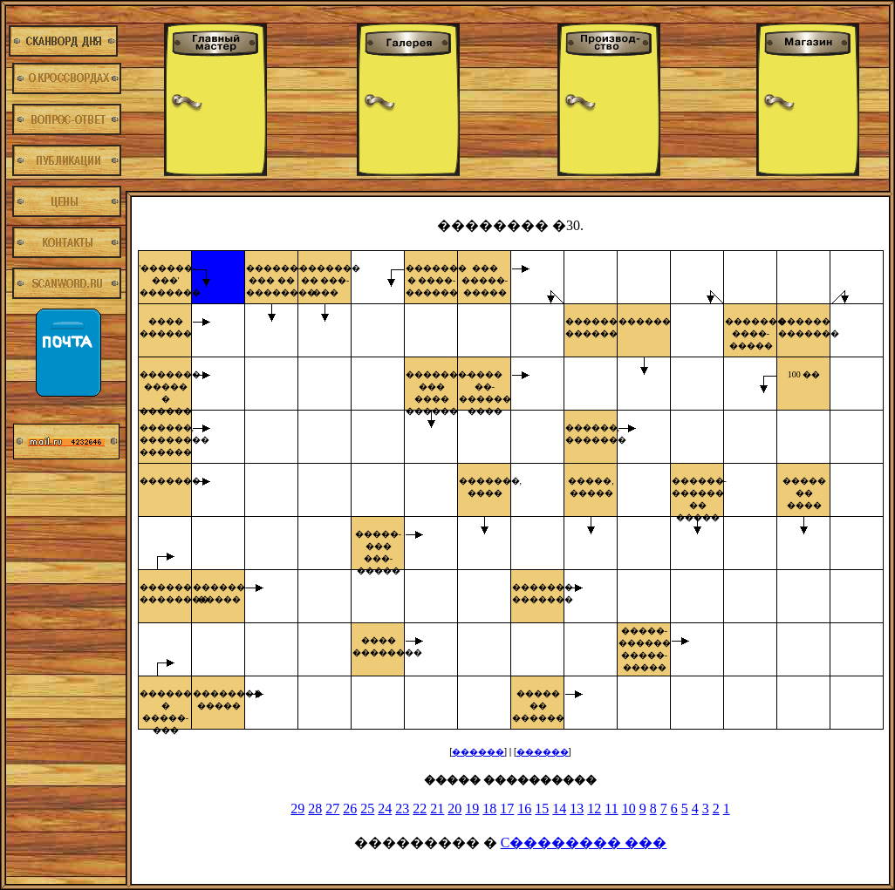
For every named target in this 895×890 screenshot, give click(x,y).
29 (297, 808)
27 (332, 808)
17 (507, 808)
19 (472, 808)
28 (315, 808)
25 (367, 808)
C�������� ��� (584, 842)
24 (385, 808)
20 (454, 808)
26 (350, 808)
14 (559, 808)
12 (594, 808)
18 (489, 808)
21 (437, 808)
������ (478, 752)
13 (577, 808)
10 (629, 808)
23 (402, 808)
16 (524, 808)
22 (420, 808)
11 (611, 808)
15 (542, 808)
